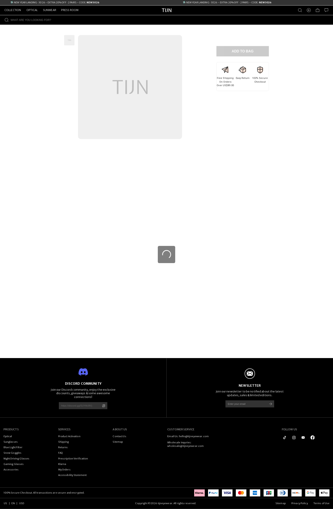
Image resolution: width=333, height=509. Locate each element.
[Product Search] (300, 10)
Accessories (11, 469)
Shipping (63, 441)
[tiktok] (285, 437)
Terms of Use (321, 503)
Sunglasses (11, 441)
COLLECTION (12, 10)
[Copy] (103, 405)
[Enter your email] (244, 403)
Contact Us (119, 436)
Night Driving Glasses (16, 458)
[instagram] (294, 437)
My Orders (64, 469)
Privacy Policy (299, 503)
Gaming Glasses (14, 464)
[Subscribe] (270, 403)
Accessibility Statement (72, 475)
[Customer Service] (326, 10)
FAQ (60, 452)
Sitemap (118, 441)
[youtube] (303, 437)
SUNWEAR (49, 10)
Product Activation (69, 436)
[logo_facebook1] (313, 437)
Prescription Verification (73, 458)
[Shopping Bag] (317, 10)
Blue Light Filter (13, 447)
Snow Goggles (12, 452)
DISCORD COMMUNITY (83, 384)
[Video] (309, 10)
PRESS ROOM (69, 10)
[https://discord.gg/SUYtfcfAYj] (78, 405)
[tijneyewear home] (166, 14)
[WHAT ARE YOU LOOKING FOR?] (172, 20)
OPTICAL (32, 10)
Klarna (62, 464)
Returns (63, 447)
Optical (8, 436)
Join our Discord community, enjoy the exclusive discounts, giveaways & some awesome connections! (83, 393)
